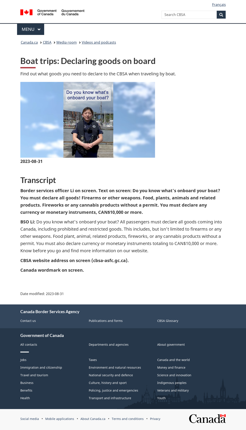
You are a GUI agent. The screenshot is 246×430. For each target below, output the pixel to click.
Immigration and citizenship (41, 367)
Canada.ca (29, 42)
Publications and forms (106, 321)
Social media (29, 419)
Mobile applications (59, 419)
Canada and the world (173, 360)
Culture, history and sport (108, 383)
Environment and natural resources (115, 367)
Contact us (28, 321)
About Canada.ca (92, 419)
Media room (66, 42)
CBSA (47, 42)
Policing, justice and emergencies (113, 390)
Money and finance (171, 367)
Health (25, 398)
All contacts (28, 344)
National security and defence (111, 375)
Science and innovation (174, 375)
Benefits (26, 390)
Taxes (93, 360)
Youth (161, 398)
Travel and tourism (34, 375)
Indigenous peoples (172, 383)
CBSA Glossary (167, 321)
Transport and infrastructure (110, 398)
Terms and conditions (128, 419)
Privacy (155, 419)
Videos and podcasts (99, 42)
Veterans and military (173, 390)
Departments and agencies (109, 344)
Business (26, 383)
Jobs (23, 360)
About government (171, 344)
